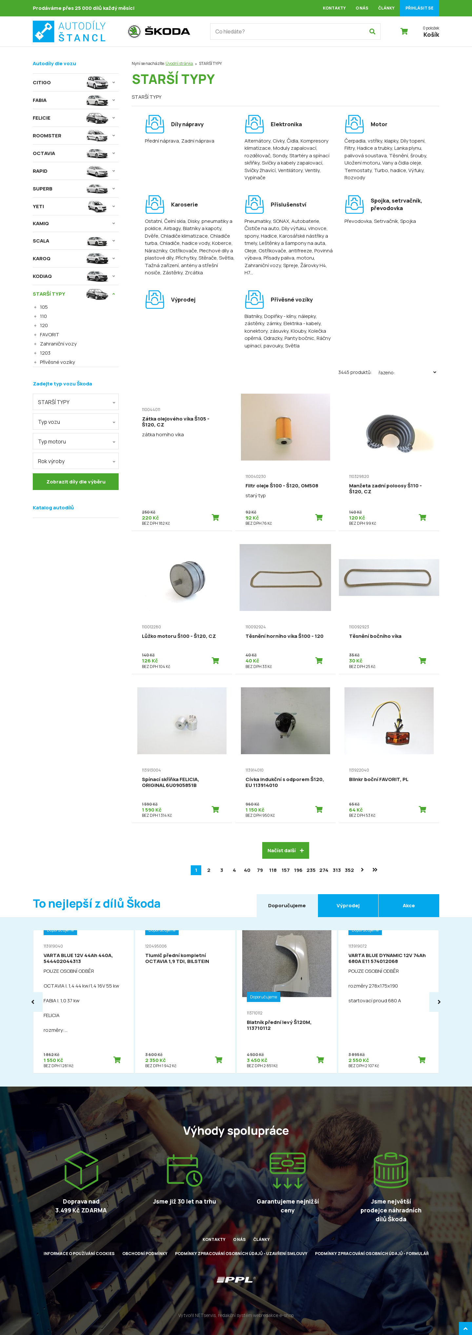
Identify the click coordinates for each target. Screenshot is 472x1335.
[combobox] (76, 402)
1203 (45, 352)
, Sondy (278, 155)
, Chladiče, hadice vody (183, 243)
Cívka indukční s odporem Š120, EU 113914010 (285, 782)
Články (386, 8)
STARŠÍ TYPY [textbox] (53, 402)
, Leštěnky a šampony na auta (291, 243)
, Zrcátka (193, 272)
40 (247, 870)
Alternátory (257, 140)
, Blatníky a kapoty (201, 228)
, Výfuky (414, 170)
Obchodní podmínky (144, 1253)
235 (311, 870)
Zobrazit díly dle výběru (76, 481)
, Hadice (268, 235)
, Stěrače (206, 257)
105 (44, 307)
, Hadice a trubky (373, 148)
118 (273, 870)
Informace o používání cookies (79, 1253)
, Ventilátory (289, 170)
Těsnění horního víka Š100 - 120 (285, 636)
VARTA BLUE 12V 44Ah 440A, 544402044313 (78, 958)
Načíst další (285, 850)
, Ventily (311, 170)
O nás (362, 8)
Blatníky (253, 316)
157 (286, 870)
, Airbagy (171, 228)
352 (349, 870)
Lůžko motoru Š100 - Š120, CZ (179, 636)
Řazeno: (409, 372)
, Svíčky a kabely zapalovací (291, 162)
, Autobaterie (304, 221)
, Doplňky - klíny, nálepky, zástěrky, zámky (281, 320)
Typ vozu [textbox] (49, 421)
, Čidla (291, 140)
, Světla (225, 257)
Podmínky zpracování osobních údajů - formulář (372, 1253)
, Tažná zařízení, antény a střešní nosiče (190, 265)
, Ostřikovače (182, 250)
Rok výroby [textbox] (51, 461)
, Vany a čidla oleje (400, 162)
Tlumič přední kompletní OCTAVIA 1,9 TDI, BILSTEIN (177, 958)
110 (43, 316)
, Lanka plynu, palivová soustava (383, 152)
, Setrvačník (385, 221)
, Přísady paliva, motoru (287, 257)
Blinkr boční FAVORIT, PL (378, 779)
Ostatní (153, 221)
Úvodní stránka (179, 63)
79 (260, 870)
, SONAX (280, 221)
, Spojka (407, 221)
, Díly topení (411, 140)
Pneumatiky (258, 221)
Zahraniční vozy (58, 343)
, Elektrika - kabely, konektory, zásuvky (283, 327)
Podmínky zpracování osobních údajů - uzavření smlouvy (241, 1253)
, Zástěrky (171, 272)
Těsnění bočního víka (375, 636)
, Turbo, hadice (389, 170)
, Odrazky (271, 338)
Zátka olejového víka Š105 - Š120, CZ (175, 421)
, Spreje (289, 265)
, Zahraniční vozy (280, 261)
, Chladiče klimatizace (183, 235)
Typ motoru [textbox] (52, 441)
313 (337, 870)
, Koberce (220, 243)
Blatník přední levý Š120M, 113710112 (279, 1025)
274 (323, 870)
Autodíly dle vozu (54, 63)
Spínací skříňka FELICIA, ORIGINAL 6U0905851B (170, 782)
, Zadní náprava (196, 140)
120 (44, 325)
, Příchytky (184, 257)
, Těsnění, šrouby (406, 155)
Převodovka (358, 221)
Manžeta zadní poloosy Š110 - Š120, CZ (385, 488)
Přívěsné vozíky (57, 362)
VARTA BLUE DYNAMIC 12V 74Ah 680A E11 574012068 (387, 958)
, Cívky (277, 140)
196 (298, 870)
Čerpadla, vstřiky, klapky (371, 140)
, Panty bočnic (298, 338)
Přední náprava (162, 140)
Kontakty (334, 8)
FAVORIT (49, 334)
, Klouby (297, 330)
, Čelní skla (174, 221)
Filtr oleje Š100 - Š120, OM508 (282, 485)
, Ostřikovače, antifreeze (284, 250)
